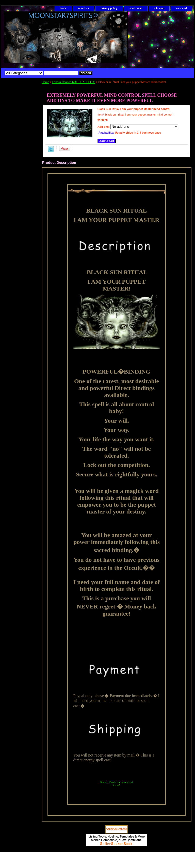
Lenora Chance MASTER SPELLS (73, 82)
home (63, 8)
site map (159, 8)
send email (135, 8)
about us (83, 8)
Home (45, 82)
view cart (181, 8)
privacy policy (109, 8)
